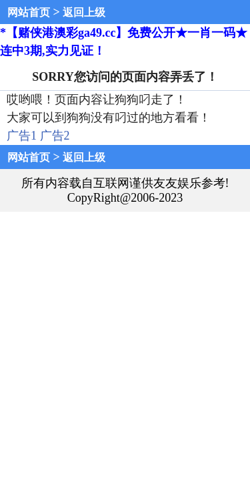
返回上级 (84, 12)
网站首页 (28, 12)
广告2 (55, 135)
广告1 (22, 135)
